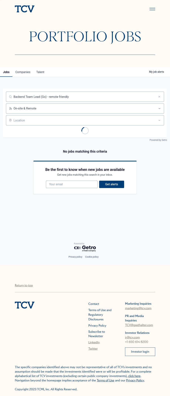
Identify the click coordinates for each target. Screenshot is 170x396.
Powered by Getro (158, 140)
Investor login (140, 352)
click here (134, 376)
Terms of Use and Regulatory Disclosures (100, 314)
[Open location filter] (159, 120)
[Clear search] (159, 97)
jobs (6, 72)
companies (22, 72)
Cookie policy (92, 257)
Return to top (24, 285)
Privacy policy (75, 257)
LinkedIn (94, 342)
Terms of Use (105, 380)
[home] (48, 9)
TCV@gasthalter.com (139, 325)
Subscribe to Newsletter (96, 334)
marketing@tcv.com (138, 308)
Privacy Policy (97, 326)
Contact (93, 304)
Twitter (93, 349)
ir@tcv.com (132, 337)
